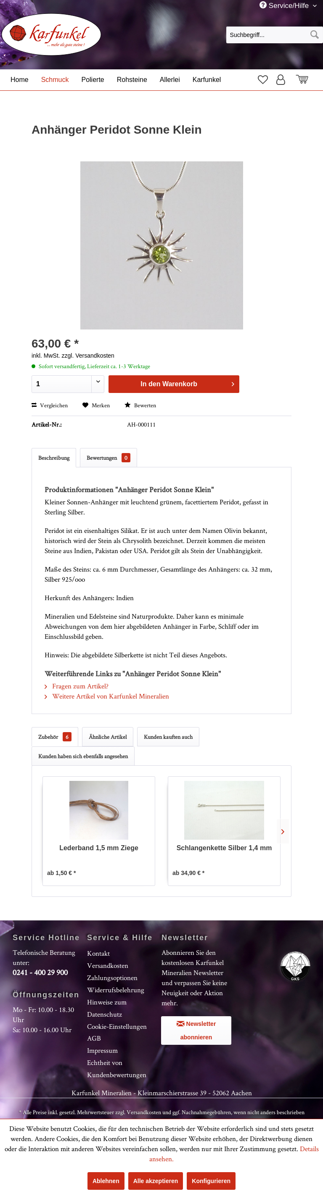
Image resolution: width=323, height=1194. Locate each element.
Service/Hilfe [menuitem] (285, 5)
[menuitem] (274, 34)
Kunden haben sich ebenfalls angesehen (83, 756)
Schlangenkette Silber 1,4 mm (224, 847)
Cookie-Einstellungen (117, 1026)
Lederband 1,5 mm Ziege (98, 847)
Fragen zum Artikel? (77, 686)
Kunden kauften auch (168, 737)
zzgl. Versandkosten (88, 355)
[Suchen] (314, 34)
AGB (94, 1038)
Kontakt (98, 953)
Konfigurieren (211, 1181)
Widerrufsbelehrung (115, 989)
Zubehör (54, 737)
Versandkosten (107, 965)
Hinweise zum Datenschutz (107, 1008)
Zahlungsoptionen (112, 977)
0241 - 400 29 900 (40, 972)
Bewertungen (108, 457)
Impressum (102, 1050)
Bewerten (140, 405)
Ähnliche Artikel (108, 737)
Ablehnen (106, 1181)
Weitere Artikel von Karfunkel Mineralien (107, 696)
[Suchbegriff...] (274, 34)
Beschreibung (53, 457)
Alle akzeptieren (155, 1181)
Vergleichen (50, 405)
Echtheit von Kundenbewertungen (116, 1068)
